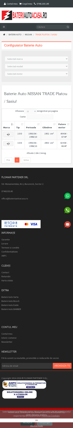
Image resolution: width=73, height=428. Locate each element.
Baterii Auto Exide (10, 305)
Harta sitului (7, 280)
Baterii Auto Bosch (10, 301)
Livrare (4, 243)
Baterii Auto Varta (9, 297)
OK (36, 420)
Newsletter (6, 341)
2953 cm (49, 142)
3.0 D (19, 142)
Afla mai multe (36, 425)
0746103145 (7, 191)
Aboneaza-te (62, 366)
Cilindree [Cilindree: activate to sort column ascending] (47, 127)
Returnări (5, 276)
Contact (5, 272)
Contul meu (11, 3)
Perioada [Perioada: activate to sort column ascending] (31, 127)
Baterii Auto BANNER (11, 309)
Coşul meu (25, 3)
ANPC (4, 255)
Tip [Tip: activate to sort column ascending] (18, 127)
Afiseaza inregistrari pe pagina (36, 111)
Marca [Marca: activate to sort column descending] (6, 127)
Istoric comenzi (8, 337)
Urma (26, 160)
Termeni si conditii (10, 247)
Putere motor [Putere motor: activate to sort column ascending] (62, 126)
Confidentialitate (9, 251)
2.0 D (19, 133)
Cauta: (36, 116)
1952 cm (49, 133)
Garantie (5, 239)
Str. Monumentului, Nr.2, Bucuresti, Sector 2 (22, 184)
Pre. (8, 160)
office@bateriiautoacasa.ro (14, 198)
